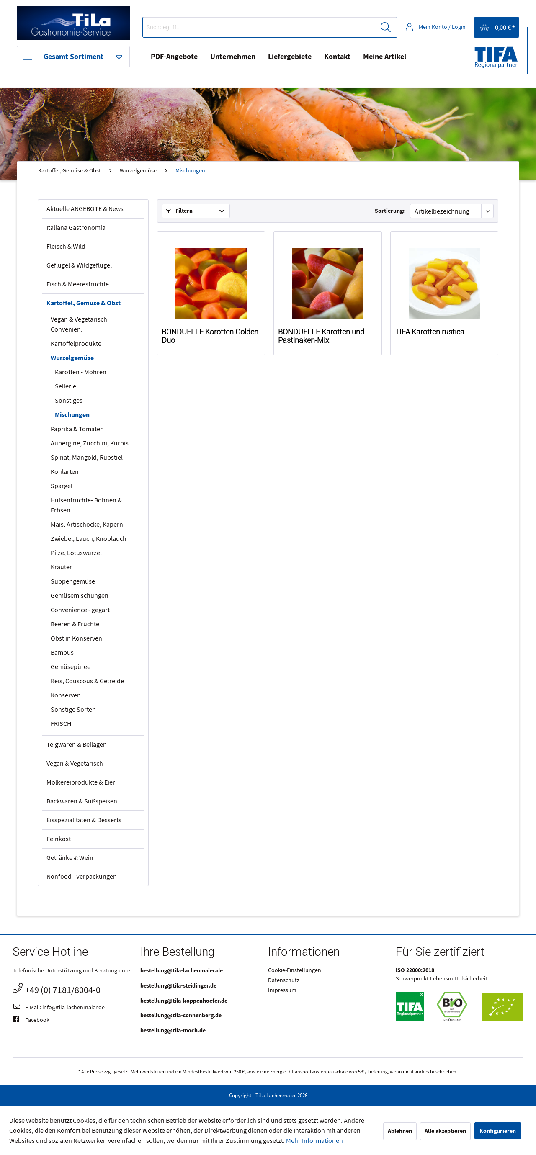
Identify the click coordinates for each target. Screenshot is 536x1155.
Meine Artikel (384, 56)
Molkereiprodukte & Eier (80, 782)
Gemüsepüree (70, 667)
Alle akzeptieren (445, 1130)
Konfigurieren (497, 1130)
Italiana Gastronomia (76, 228)
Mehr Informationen (314, 1141)
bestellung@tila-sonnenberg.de (181, 1015)
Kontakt (337, 56)
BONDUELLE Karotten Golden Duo (210, 336)
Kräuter (61, 567)
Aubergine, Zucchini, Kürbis (90, 443)
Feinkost (58, 839)
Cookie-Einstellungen (294, 970)
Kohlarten (65, 472)
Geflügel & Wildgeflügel (79, 265)
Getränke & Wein (69, 858)
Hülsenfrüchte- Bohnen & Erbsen (86, 505)
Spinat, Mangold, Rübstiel (87, 457)
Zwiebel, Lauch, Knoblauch (88, 539)
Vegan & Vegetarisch (74, 763)
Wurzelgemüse (72, 358)
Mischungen (72, 415)
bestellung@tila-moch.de (173, 1030)
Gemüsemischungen (79, 595)
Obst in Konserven (76, 638)
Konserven (66, 695)
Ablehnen (400, 1130)
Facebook (31, 1021)
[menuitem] (269, 27)
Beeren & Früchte (75, 624)
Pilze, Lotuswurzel (76, 553)
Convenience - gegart (80, 610)
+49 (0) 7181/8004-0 (56, 989)
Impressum (282, 990)
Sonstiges (68, 400)
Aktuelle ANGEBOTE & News (85, 209)
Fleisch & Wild (65, 246)
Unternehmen (232, 56)
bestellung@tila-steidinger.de (178, 985)
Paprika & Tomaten (77, 429)
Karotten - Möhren (80, 372)
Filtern (179, 210)
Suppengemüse (73, 581)
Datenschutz (283, 980)
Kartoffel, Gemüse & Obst (83, 303)
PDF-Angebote (174, 56)
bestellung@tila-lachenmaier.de (181, 970)
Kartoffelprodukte (76, 343)
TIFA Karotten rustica (429, 332)
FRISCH (61, 724)
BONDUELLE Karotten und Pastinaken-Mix (321, 336)
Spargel (61, 486)
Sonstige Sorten (73, 709)
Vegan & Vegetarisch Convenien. (79, 324)
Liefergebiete (290, 56)
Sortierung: (390, 210)
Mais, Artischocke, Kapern (87, 524)
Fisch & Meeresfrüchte (77, 284)
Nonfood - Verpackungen (81, 876)
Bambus (62, 652)
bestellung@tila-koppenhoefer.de (183, 1000)
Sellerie (65, 386)
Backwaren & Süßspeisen (81, 801)
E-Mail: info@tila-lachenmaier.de (59, 1008)
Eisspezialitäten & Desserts (83, 820)
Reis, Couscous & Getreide (87, 681)
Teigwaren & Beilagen (76, 745)
